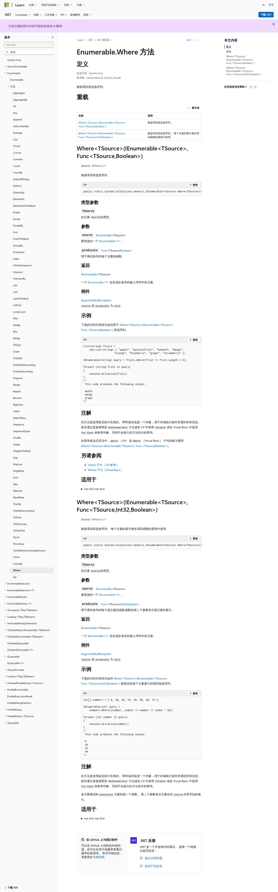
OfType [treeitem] (17, 345)
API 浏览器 (103, 40)
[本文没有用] (255, 87)
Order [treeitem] (16, 351)
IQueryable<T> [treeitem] (15, 663)
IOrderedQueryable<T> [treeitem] (20, 650)
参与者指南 (97, 857)
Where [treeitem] (16, 570)
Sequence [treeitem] (18, 424)
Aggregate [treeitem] (19, 93)
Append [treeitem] (17, 119)
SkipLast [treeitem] (17, 464)
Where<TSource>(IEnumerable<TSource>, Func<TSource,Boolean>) (124, 446)
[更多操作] (198, 40)
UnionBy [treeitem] (17, 563)
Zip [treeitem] (15, 577)
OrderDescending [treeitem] (23, 371)
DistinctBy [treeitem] (18, 192)
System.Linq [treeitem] (14, 60)
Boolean (125, 250)
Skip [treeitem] (15, 457)
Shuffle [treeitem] (17, 437)
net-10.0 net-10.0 (94, 489)
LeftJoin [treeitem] (17, 305)
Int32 (123, 604)
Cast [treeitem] (15, 139)
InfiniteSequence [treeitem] (22, 265)
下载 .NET (266, 14)
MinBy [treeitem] (16, 338)
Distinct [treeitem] (17, 185)
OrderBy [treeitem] (17, 358)
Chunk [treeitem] (16, 146)
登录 (271, 4)
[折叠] (52, 37)
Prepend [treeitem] (17, 378)
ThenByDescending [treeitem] (23, 510)
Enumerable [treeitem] (16, 79)
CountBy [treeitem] (18, 172)
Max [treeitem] (15, 318)
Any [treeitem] (15, 113)
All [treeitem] (14, 106)
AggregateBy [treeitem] (20, 99)
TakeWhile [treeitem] (18, 497)
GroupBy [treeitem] (18, 245)
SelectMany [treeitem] (19, 418)
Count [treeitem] (16, 166)
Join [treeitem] (15, 285)
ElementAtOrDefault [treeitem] (24, 205)
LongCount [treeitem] (19, 311)
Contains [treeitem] (18, 159)
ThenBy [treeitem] (17, 504)
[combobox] (28, 45)
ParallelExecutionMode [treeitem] (19, 696)
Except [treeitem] (16, 219)
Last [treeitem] (15, 292)
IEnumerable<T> (109, 241)
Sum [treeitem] (15, 477)
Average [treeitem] (17, 132)
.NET (90, 40)
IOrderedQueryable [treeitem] (18, 643)
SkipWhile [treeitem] (18, 471)
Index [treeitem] (16, 258)
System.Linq (95, 73)
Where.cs (98, 165)
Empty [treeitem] (16, 212)
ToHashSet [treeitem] (19, 530)
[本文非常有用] (251, 87)
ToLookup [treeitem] (18, 543)
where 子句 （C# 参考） (103, 465)
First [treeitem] (15, 232)
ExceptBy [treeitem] (18, 225)
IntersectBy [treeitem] (19, 278)
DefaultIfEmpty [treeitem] (21, 179)
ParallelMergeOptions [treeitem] (19, 703)
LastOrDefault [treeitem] (20, 298)
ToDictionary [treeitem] (20, 524)
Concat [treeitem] (17, 152)
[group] (141, 192)
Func (104, 250)
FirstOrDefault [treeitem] (21, 238)
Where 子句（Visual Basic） (105, 470)
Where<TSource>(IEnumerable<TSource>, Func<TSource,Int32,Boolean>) (243, 71)
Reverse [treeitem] (17, 398)
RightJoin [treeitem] (18, 404)
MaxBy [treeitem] (16, 325)
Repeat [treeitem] (17, 391)
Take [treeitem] (15, 484)
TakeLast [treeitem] (17, 490)
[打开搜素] (263, 5)
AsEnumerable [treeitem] (21, 126)
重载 (228, 51)
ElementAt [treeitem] (18, 199)
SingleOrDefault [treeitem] (22, 451)
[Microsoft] (6, 5)
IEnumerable (104, 235)
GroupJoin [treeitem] (18, 252)
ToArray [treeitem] (17, 517)
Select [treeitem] (16, 411)
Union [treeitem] (16, 557)
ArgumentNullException (96, 300)
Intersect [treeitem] (18, 272)
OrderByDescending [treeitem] (24, 365)
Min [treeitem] (15, 331)
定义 (228, 46)
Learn (80, 40)
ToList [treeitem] (16, 537)
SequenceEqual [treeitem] (21, 431)
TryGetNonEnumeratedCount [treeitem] (29, 550)
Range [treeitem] (16, 384)
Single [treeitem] (16, 444)
